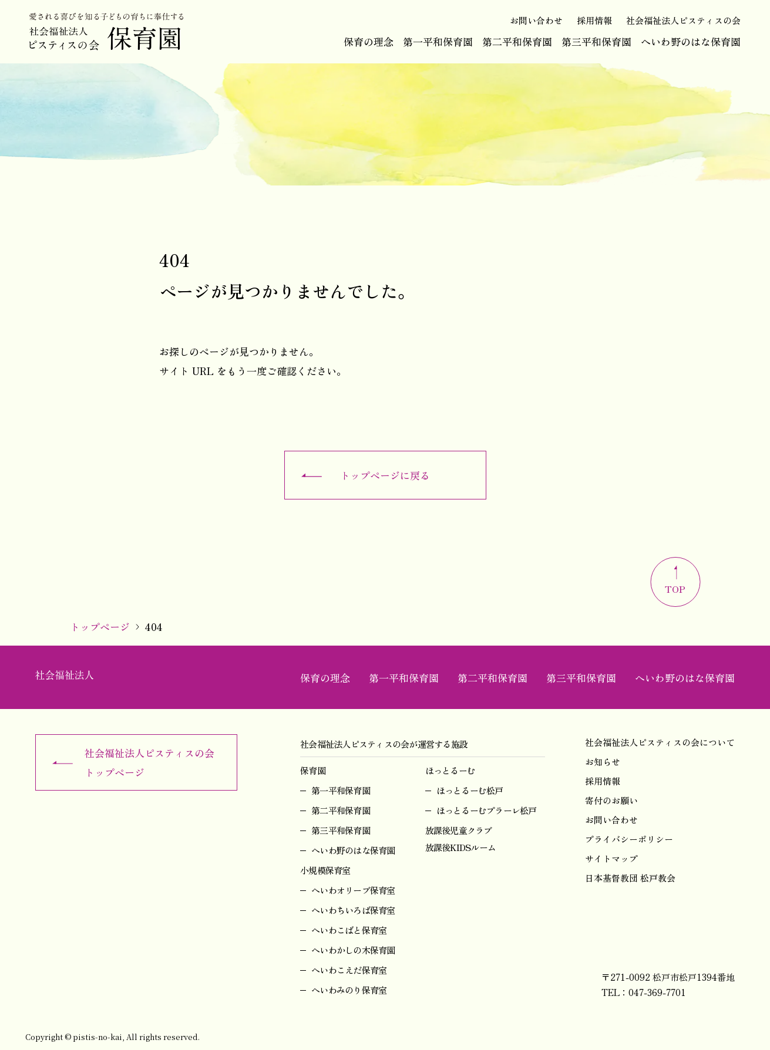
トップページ (100, 626)
